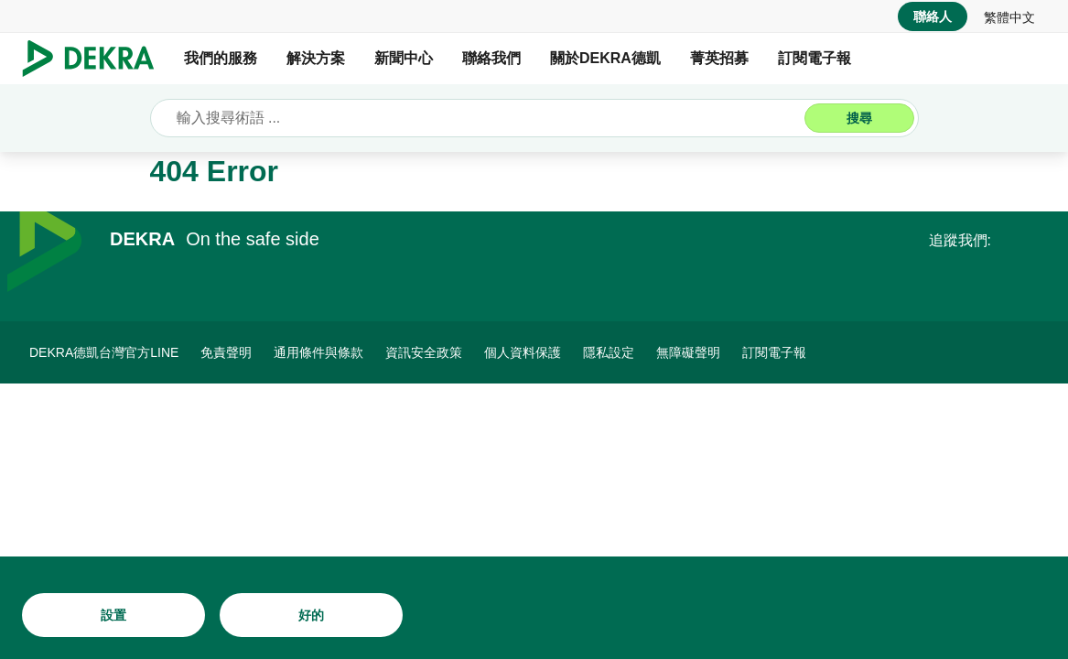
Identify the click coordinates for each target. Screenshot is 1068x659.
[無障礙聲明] (688, 352)
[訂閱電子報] (774, 352)
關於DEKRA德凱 (605, 58)
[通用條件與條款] (318, 352)
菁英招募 (719, 58)
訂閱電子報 (814, 58)
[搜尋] (859, 118)
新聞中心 (403, 58)
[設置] (113, 615)
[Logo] (95, 58)
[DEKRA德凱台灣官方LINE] (103, 352)
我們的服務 (220, 58)
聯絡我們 (491, 58)
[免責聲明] (226, 352)
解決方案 (315, 58)
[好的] (311, 615)
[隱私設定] (608, 352)
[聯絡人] (932, 16)
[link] (1009, 16)
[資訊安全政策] (423, 352)
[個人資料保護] (522, 352)
